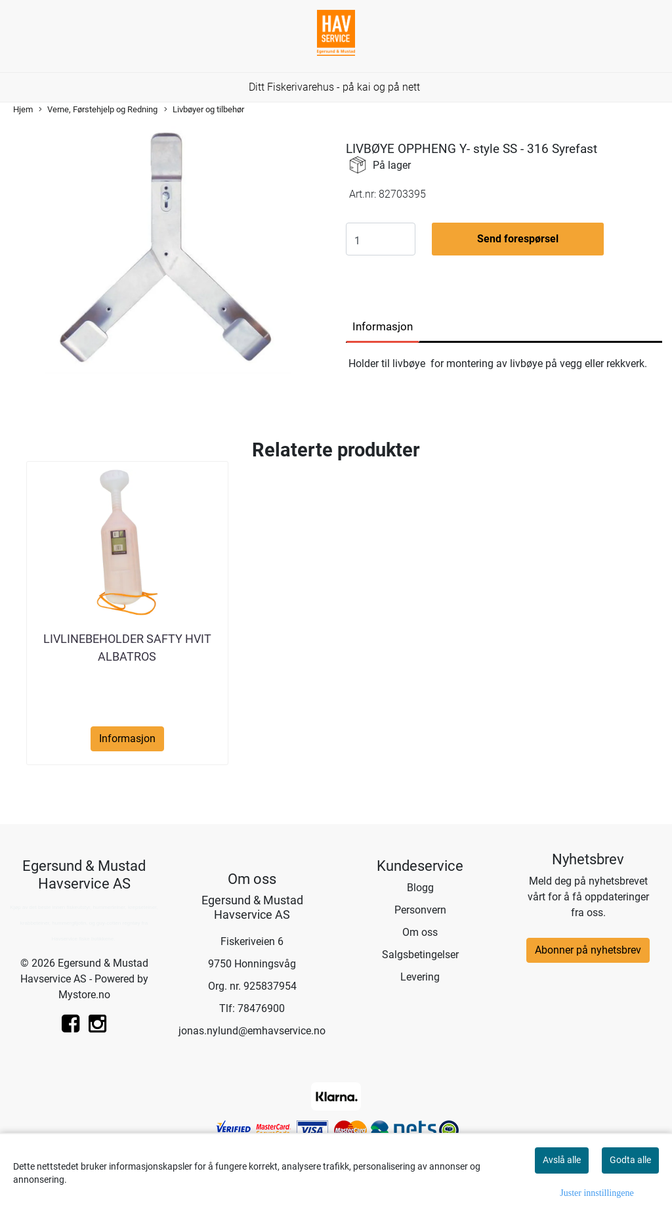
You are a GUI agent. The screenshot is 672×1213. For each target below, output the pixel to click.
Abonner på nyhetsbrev (588, 950)
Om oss (420, 932)
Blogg (420, 887)
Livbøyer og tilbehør (204, 110)
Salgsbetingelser (420, 954)
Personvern (420, 910)
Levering (420, 977)
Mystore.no (84, 994)
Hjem (23, 109)
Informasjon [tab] (382, 326)
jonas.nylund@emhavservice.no (252, 1031)
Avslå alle (562, 1160)
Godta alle (630, 1160)
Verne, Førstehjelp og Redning (98, 110)
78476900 (261, 1008)
